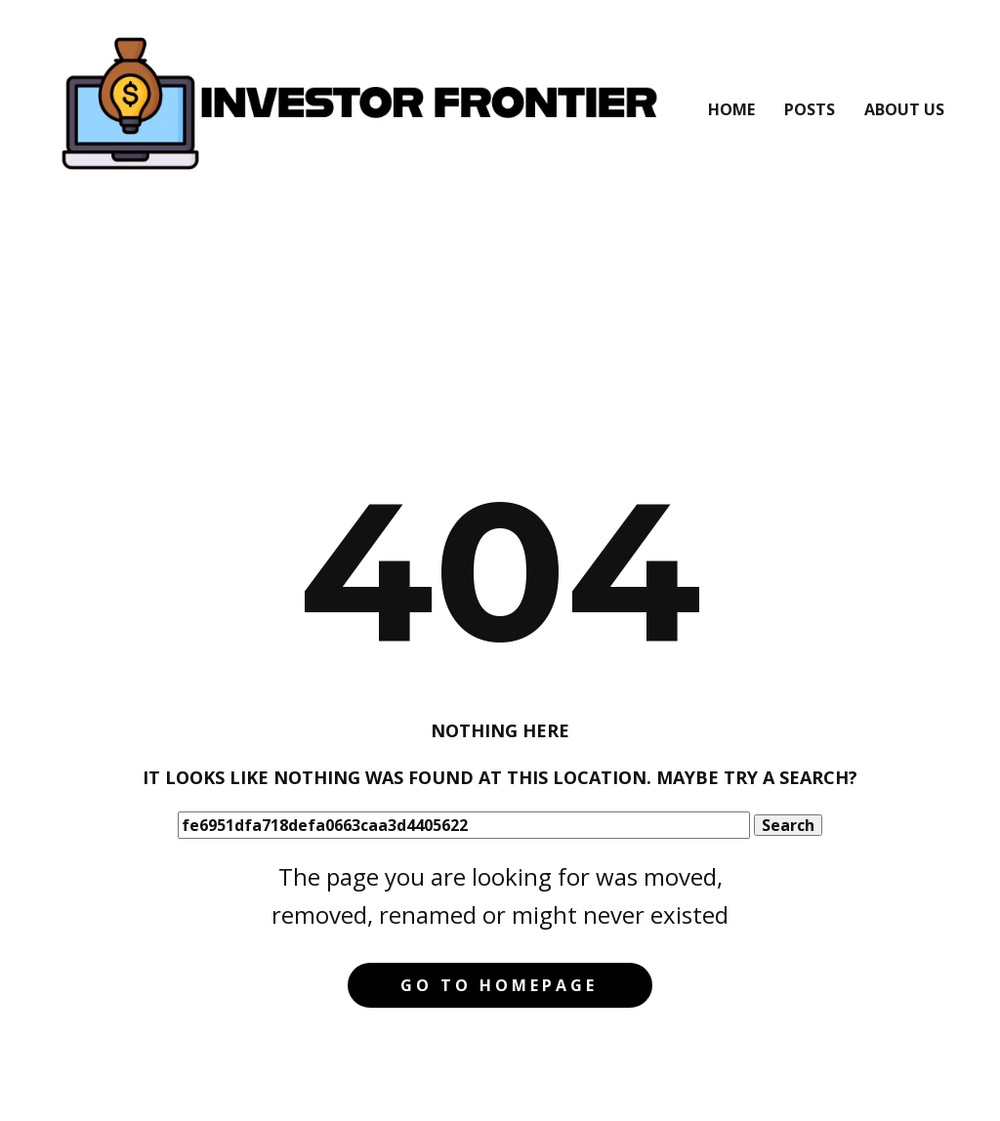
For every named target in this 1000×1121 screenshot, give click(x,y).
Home (731, 109)
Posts (809, 109)
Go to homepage (499, 985)
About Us (904, 109)
